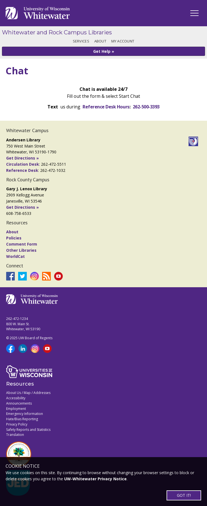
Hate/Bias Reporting (22, 419)
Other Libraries (21, 250)
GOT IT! (184, 495)
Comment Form (21, 244)
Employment (16, 408)
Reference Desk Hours (106, 107)
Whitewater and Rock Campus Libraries (57, 32)
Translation (15, 434)
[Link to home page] (38, 13)
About (100, 41)
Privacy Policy (16, 424)
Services (81, 41)
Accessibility (15, 398)
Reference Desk (22, 170)
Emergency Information (24, 413)
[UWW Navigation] (194, 13)
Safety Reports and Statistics (28, 429)
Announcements (19, 403)
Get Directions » (22, 158)
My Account (122, 41)
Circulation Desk (22, 164)
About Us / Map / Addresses (28, 392)
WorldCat (15, 256)
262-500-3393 (146, 107)
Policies (13, 238)
